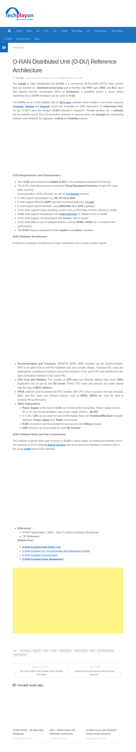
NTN (46, 31)
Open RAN (18, 47)
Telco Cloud (117, 31)
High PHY (37, 650)
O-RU (92, 650)
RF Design (77, 31)
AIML (29, 31)
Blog (37, 39)
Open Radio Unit (20, 654)
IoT (88, 31)
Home (19, 31)
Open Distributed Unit (106, 650)
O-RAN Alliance (65, 650)
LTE (55, 31)
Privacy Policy (23, 39)
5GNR (64, 31)
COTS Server (25, 650)
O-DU (46, 650)
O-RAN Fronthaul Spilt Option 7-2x (42, 546)
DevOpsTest (101, 31)
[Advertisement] (68, 600)
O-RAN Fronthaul (80, 650)
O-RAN (8, 39)
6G (37, 31)
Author (20, 78)
